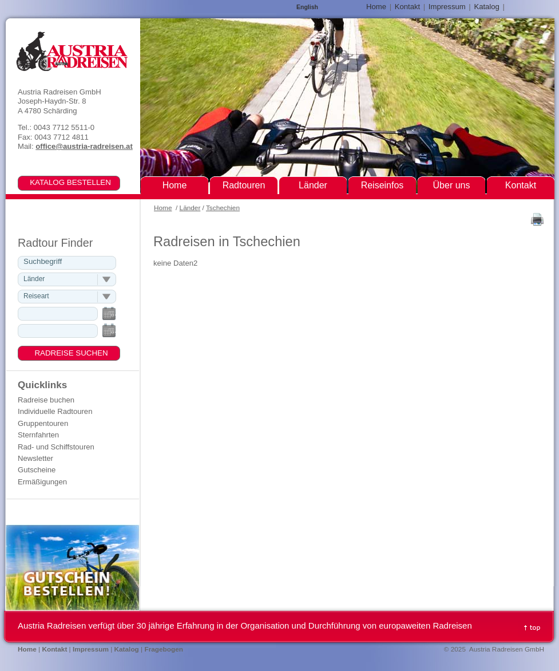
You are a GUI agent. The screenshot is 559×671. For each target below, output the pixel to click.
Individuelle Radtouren (55, 411)
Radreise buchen (46, 400)
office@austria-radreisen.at (83, 146)
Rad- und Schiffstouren (56, 447)
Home (163, 208)
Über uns (451, 185)
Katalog (486, 6)
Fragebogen (163, 649)
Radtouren (244, 185)
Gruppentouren (43, 423)
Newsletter (35, 458)
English (307, 7)
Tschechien (223, 208)
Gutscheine (36, 469)
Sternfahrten (38, 435)
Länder (190, 208)
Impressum (447, 6)
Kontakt (407, 6)
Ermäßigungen (42, 481)
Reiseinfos (382, 185)
